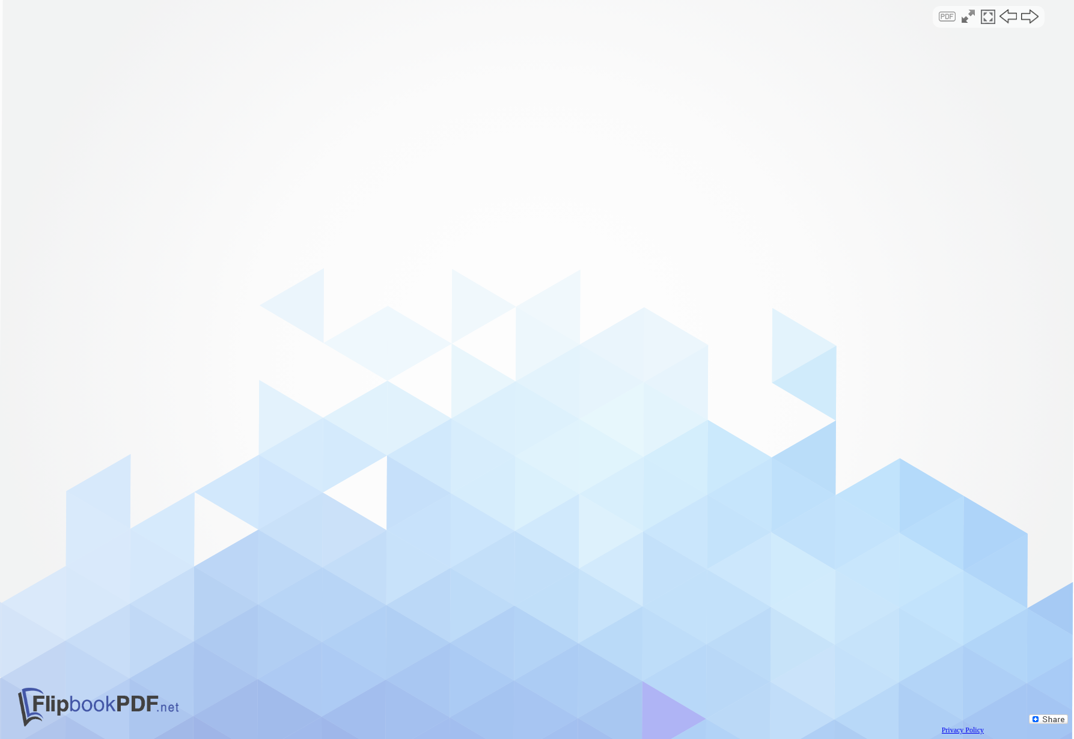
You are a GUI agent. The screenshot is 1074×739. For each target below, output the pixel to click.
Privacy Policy (963, 730)
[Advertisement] (537, 104)
